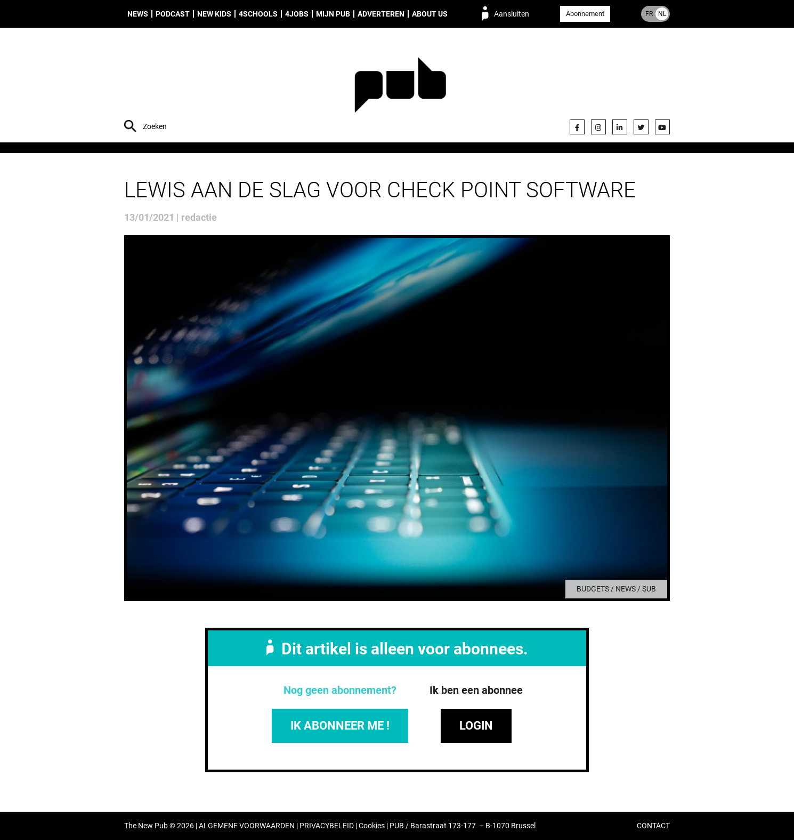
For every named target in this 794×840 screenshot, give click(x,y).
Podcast (173, 14)
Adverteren (381, 14)
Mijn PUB (333, 14)
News (137, 14)
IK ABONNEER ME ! (340, 725)
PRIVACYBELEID (326, 826)
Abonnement (585, 14)
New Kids (214, 14)
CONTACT (653, 826)
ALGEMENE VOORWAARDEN (247, 826)
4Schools (258, 14)
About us (430, 14)
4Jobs (297, 14)
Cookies (372, 826)
